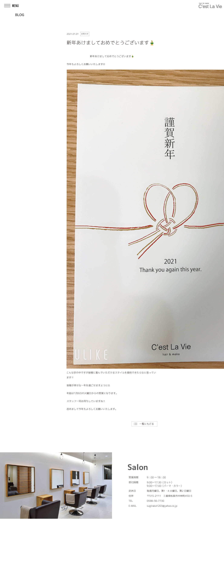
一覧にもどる (146, 423)
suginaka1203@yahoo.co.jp (162, 505)
